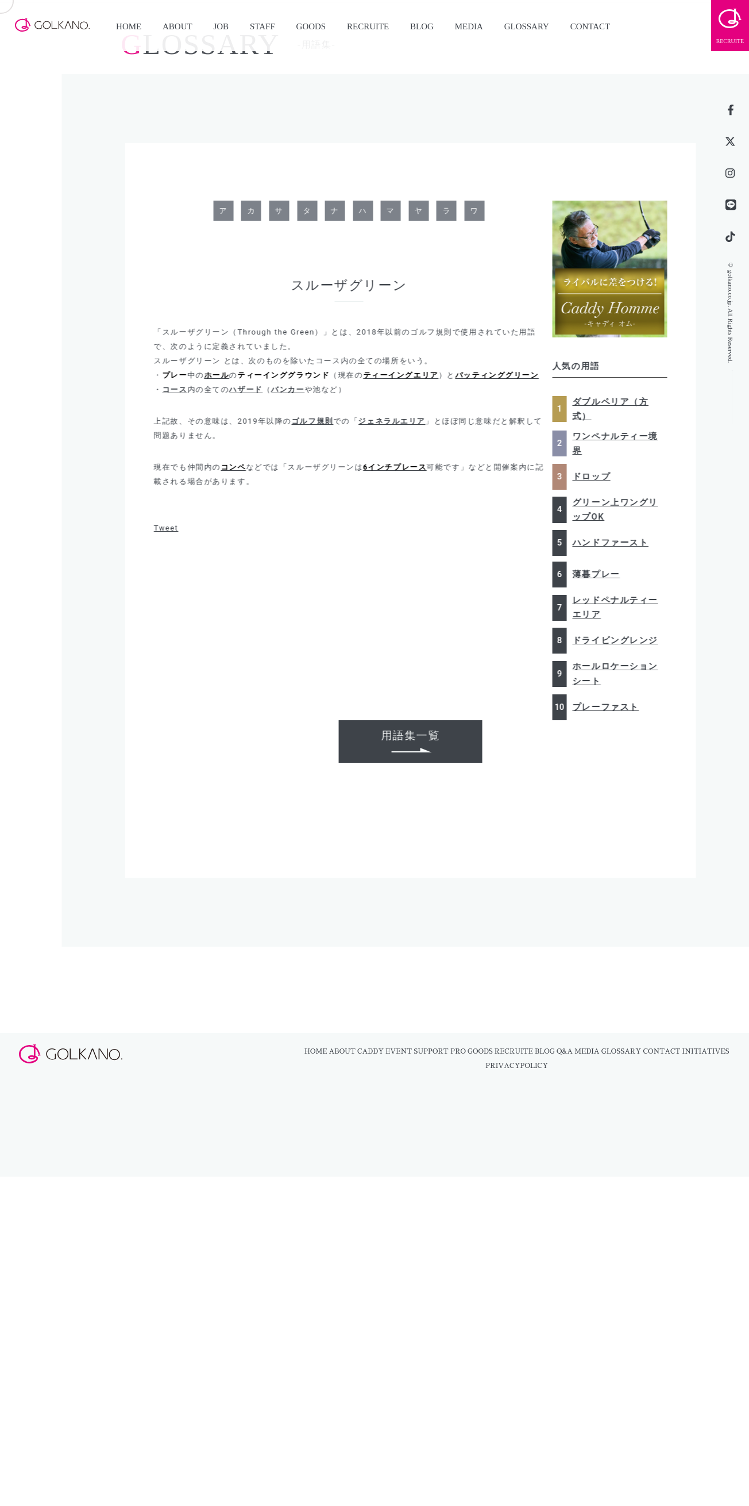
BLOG (422, 26)
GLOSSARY (526, 26)
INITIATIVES (705, 1051)
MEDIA (469, 26)
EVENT (398, 1051)
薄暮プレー (600, 574)
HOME (128, 26)
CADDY (370, 1051)
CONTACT (590, 26)
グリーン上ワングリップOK (619, 509)
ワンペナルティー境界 (619, 443)
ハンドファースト (615, 542)
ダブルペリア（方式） (615, 409)
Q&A (565, 1051)
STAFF (262, 26)
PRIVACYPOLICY (516, 1065)
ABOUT (177, 26)
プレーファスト (610, 707)
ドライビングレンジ (619, 640)
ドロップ (596, 476)
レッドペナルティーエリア (619, 607)
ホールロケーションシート (619, 673)
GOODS (311, 26)
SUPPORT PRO (440, 1051)
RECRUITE (368, 26)
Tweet (171, 528)
